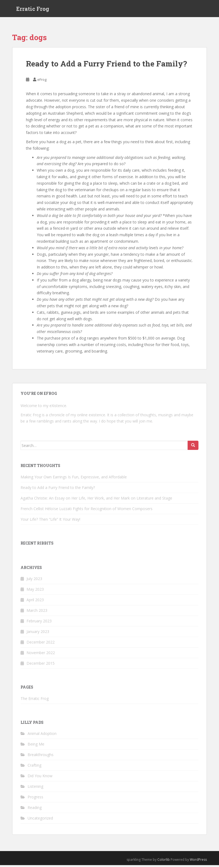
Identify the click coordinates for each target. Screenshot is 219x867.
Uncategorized (40, 820)
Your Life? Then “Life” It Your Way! (50, 520)
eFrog (42, 81)
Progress (35, 798)
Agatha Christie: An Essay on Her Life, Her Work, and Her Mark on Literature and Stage (96, 499)
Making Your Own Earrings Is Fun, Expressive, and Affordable (74, 478)
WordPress (198, 861)
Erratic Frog (32, 9)
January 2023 (37, 633)
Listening (35, 788)
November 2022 (40, 654)
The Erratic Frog (35, 700)
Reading (35, 809)
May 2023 (35, 591)
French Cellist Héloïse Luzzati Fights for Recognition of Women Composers (86, 510)
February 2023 (39, 622)
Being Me (36, 745)
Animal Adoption (42, 735)
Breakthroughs (41, 756)
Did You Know (40, 777)
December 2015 (40, 665)
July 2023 (34, 580)
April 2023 (35, 601)
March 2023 (36, 612)
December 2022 (40, 644)
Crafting (34, 767)
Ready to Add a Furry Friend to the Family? (106, 65)
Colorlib (163, 861)
